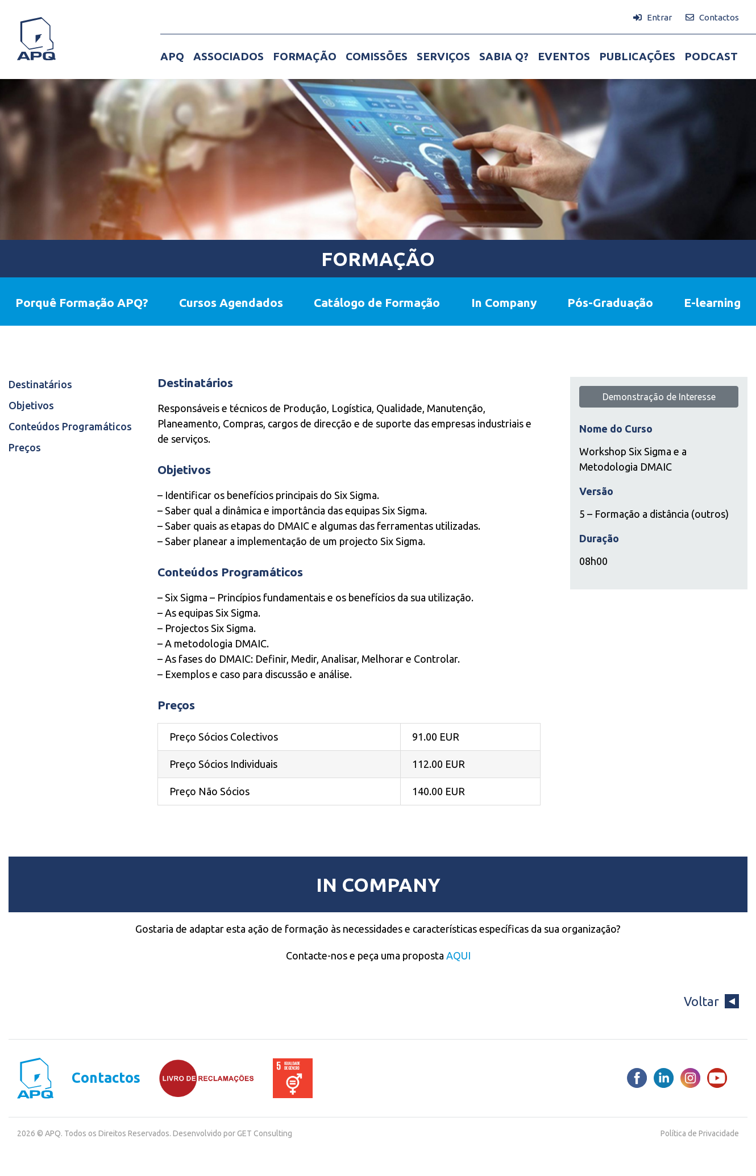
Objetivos (31, 405)
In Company (504, 302)
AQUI (458, 955)
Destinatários (40, 384)
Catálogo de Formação (377, 302)
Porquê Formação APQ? (81, 302)
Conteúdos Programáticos (70, 426)
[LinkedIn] (663, 1078)
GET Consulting (264, 1133)
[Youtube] (717, 1078)
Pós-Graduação (610, 302)
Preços (25, 447)
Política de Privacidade (700, 1133)
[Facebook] (637, 1078)
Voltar (711, 1001)
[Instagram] (690, 1078)
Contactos (106, 1078)
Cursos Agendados (231, 302)
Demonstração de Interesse (659, 397)
